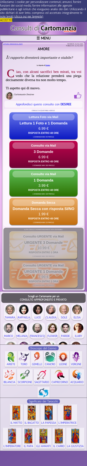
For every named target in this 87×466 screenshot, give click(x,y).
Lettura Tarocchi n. (13, 44)
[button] (43, 125)
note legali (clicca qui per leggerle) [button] (21, 16)
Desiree (47, 65)
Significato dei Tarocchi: (43, 401)
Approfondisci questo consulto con (43, 104)
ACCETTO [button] (6, 20)
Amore (43, 49)
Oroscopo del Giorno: (43, 348)
